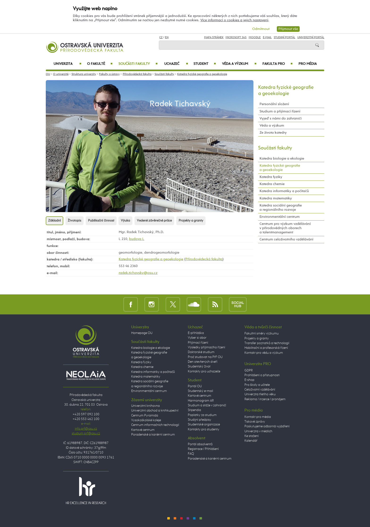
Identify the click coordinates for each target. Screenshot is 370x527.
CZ (161, 37)
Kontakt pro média (257, 417)
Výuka (125, 220)
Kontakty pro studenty (203, 429)
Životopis (74, 220)
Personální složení (274, 104)
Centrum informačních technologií (155, 425)
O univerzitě (60, 74)
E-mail (267, 37)
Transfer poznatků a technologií (266, 343)
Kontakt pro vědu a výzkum (263, 352)
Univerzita (67, 64)
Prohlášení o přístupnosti (262, 375)
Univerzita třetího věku (260, 394)
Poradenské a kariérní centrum (153, 434)
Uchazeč (176, 64)
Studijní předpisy (199, 419)
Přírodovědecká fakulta (137, 74)
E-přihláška (196, 333)
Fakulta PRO (277, 64)
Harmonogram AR (201, 400)
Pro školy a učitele (257, 385)
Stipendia (194, 410)
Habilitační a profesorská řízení (266, 348)
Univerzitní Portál (310, 37)
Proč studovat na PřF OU (205, 357)
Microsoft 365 (236, 37)
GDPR (248, 370)
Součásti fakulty (138, 64)
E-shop (249, 380)
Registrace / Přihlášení (203, 449)
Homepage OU (141, 333)
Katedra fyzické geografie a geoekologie (202, 74)
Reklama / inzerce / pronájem (265, 399)
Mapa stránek (213, 37)
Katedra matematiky (276, 198)
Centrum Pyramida (144, 415)
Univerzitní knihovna (145, 406)
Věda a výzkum (239, 64)
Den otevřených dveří (202, 361)
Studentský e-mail (200, 391)
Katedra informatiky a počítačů (284, 191)
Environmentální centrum (280, 216)
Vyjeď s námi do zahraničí (281, 118)
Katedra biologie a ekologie (282, 158)
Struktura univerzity (83, 74)
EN (166, 37)
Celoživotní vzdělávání (259, 389)
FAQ (191, 453)
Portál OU (195, 386)
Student (204, 64)
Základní (54, 220)
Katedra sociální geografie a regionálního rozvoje (281, 207)
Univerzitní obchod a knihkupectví (154, 410)
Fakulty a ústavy (109, 74)
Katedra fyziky (271, 177)
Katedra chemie (272, 184)
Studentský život (199, 366)
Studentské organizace (204, 424)
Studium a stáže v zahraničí (207, 405)
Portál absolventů (200, 444)
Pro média (308, 64)
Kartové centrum (143, 430)
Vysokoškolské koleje (146, 420)
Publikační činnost (101, 220)
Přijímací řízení (198, 342)
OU (48, 74)
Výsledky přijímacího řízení (206, 347)
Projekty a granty (191, 220)
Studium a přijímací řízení (280, 111)
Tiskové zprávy (254, 421)
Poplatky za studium (202, 415)
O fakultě (100, 64)
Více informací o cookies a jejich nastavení (234, 20)
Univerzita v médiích (258, 431)
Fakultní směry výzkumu (261, 333)
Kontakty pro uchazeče (204, 371)
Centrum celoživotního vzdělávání (286, 239)
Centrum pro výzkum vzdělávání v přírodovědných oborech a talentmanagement (285, 228)
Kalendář (250, 440)
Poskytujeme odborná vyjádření (267, 426)
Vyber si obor (197, 337)
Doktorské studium (201, 352)
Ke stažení (251, 436)
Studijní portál (284, 37)
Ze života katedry (273, 132)
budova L (136, 239)
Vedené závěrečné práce (154, 220)
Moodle (255, 37)
